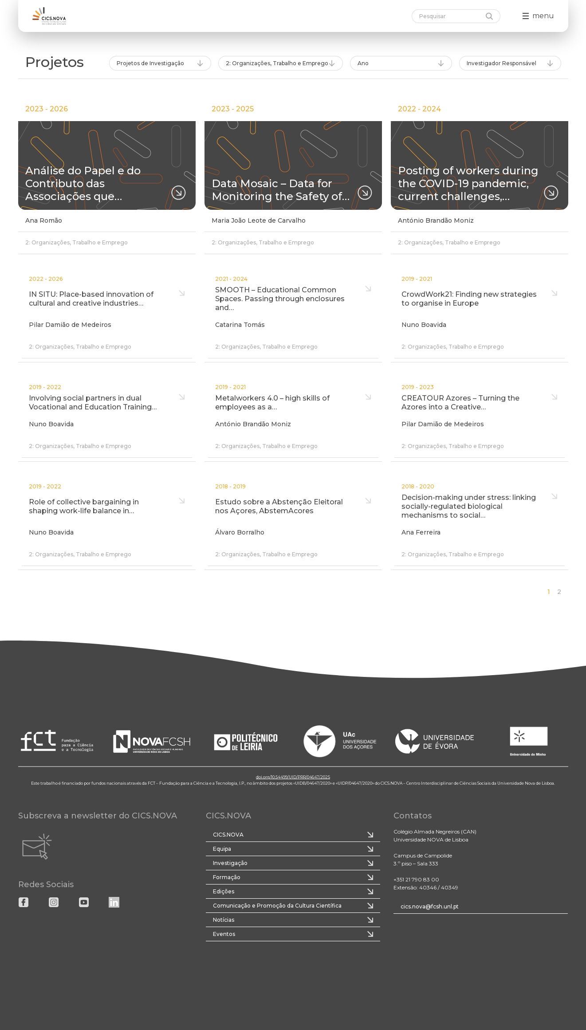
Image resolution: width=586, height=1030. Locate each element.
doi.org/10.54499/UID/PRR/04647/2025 (293, 776)
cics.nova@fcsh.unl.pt (430, 906)
